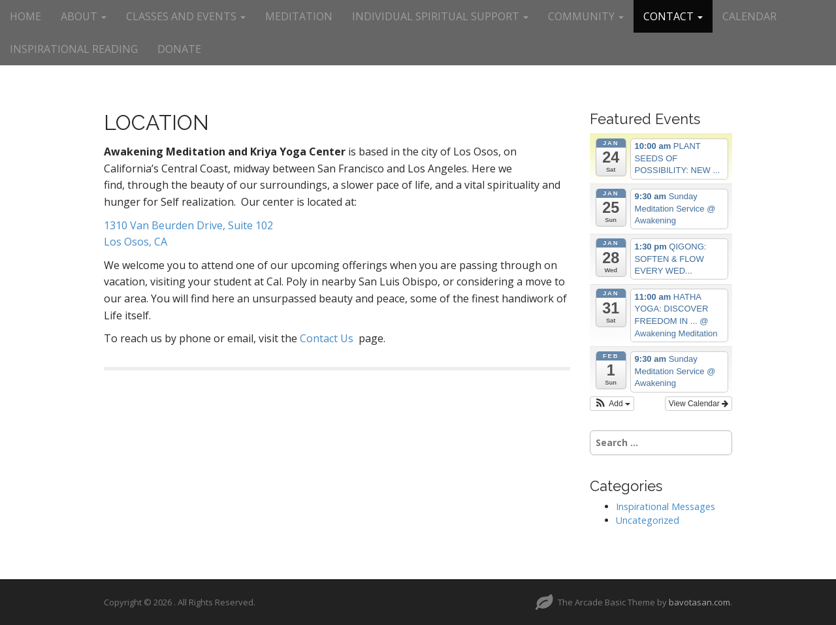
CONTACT (673, 16)
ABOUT (83, 16)
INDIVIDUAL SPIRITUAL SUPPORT (440, 16)
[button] (612, 403)
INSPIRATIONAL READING (74, 49)
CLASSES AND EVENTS (186, 16)
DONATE (179, 49)
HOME (25, 16)
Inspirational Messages (665, 506)
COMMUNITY (586, 16)
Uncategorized (647, 520)
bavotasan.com (699, 602)
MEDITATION (298, 16)
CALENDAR (749, 16)
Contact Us (326, 338)
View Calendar (698, 403)
